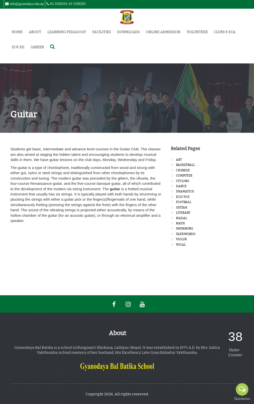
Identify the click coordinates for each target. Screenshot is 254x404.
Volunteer (197, 32)
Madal (181, 218)
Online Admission (163, 32)
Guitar (181, 207)
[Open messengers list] (242, 389)
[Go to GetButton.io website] (242, 399)
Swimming (184, 228)
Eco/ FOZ (183, 197)
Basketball (185, 165)
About (35, 32)
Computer (184, 175)
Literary (183, 213)
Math (180, 223)
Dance (181, 186)
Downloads (128, 32)
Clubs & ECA (224, 32)
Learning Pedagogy (66, 32)
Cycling (182, 181)
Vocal (181, 244)
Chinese (183, 170)
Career (37, 47)
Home (17, 32)
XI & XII (18, 47)
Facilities (101, 32)
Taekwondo (185, 234)
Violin (181, 239)
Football (183, 202)
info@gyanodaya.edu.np (27, 3)
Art (179, 160)
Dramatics (185, 191)
